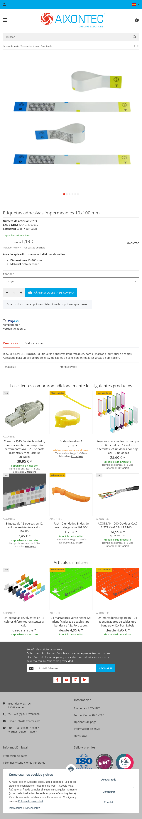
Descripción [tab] (11, 343)
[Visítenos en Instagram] (75, 680)
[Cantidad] (14, 292)
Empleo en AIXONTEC (87, 708)
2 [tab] (67, 194)
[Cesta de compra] (137, 20)
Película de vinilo (68, 367)
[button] (135, 4)
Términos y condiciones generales (24, 762)
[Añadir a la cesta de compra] (51, 292)
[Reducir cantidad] (7, 292)
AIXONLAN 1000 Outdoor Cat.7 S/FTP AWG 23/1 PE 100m (118, 525)
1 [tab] (64, 194)
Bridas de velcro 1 (71, 441)
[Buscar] (66, 36)
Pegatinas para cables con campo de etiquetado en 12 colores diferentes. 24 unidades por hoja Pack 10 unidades (118, 447)
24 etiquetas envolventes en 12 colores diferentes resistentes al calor (24, 621)
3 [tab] (69, 194)
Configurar (109, 791)
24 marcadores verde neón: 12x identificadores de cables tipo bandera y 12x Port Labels (71, 621)
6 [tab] (78, 194)
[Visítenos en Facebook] (57, 680)
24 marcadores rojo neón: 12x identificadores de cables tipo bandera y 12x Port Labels (117, 621)
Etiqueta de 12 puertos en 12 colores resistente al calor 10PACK (24, 527)
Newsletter (80, 735)
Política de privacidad (59, 661)
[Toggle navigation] (5, 20)
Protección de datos (15, 756)
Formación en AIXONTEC (89, 715)
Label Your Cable (27, 228)
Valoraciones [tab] (35, 343)
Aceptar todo (108, 779)
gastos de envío (36, 247)
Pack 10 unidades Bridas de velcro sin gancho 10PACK (71, 525)
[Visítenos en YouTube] (66, 680)
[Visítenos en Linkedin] (84, 680)
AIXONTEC (132, 243)
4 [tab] (72, 194)
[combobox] (71, 281)
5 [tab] (75, 194)
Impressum (15, 807)
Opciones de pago (85, 722)
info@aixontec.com (28, 721)
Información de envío (87, 728)
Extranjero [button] (30, 471)
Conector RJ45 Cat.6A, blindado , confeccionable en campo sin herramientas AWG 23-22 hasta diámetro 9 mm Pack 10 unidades (24, 448)
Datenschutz (33, 807)
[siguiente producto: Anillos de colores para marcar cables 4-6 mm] (134, 46)
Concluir (109, 802)
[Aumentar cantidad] (21, 292)
